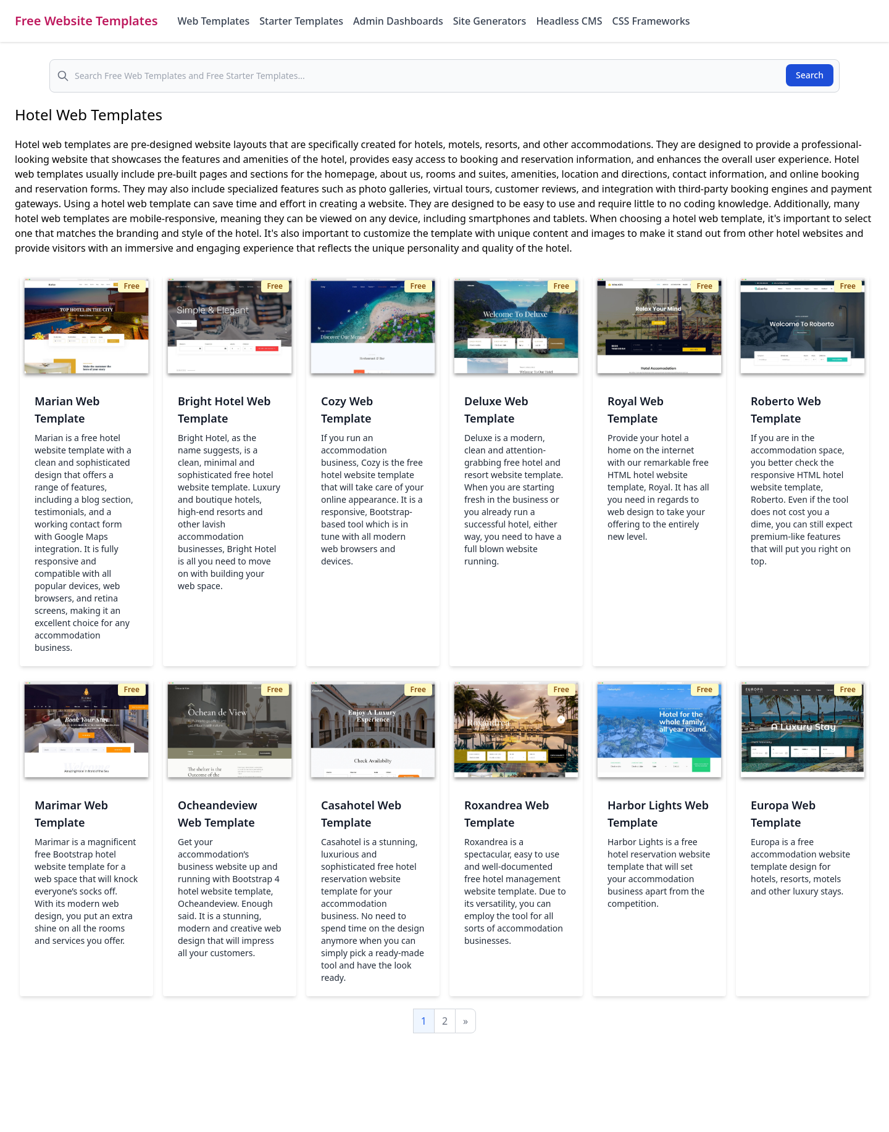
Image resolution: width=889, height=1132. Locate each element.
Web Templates (214, 21)
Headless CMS (569, 21)
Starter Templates (301, 21)
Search (810, 75)
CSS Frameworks (651, 21)
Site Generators (490, 21)
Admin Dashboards (398, 21)
